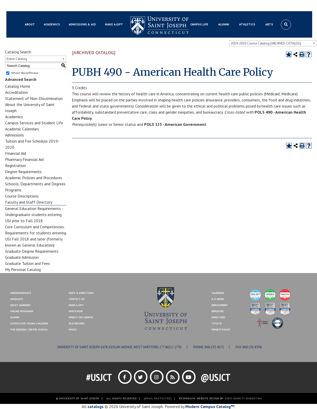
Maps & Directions (81, 293)
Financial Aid (15, 153)
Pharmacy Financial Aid (24, 159)
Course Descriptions (22, 196)
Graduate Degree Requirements (32, 251)
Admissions (14, 135)
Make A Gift (76, 305)
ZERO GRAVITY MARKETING (243, 398)
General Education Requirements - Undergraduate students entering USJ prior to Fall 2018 (34, 214)
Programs (13, 189)
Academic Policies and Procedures (33, 177)
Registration (15, 165)
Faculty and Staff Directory (28, 202)
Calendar (218, 293)
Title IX (217, 323)
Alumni (14, 317)
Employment (220, 305)
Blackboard (31, 6)
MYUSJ (50, 6)
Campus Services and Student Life (34, 122)
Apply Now (76, 311)
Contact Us (265, 6)
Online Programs (21, 311)
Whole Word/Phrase (24, 73)
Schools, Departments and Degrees (35, 183)
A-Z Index (218, 299)
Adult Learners (20, 305)
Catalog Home (17, 86)
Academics (14, 116)
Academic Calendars (22, 128)
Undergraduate (20, 293)
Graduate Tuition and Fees (27, 263)
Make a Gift (287, 6)
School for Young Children (29, 323)
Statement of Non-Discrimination (34, 98)
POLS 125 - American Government (175, 124)
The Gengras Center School (29, 329)
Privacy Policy (221, 329)
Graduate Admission (22, 257)
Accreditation (16, 92)
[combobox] (273, 43)
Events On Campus (81, 317)
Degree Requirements (23, 171)
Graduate (16, 299)
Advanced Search (20, 79)
